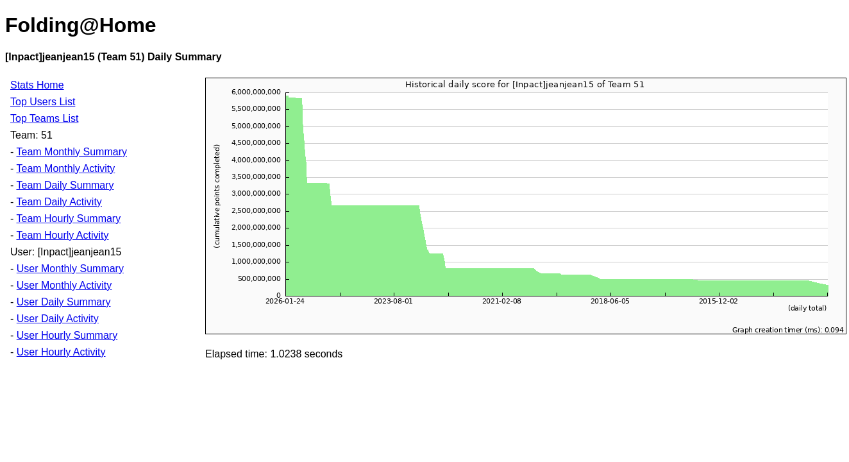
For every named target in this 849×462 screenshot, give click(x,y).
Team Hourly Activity (62, 235)
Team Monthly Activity (65, 168)
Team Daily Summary (64, 185)
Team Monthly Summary (71, 151)
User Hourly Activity (61, 351)
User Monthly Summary (70, 268)
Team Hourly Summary (68, 218)
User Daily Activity (58, 318)
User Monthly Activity (64, 285)
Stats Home (37, 85)
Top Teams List (44, 118)
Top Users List (42, 101)
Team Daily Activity (58, 201)
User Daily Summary (64, 301)
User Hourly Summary (67, 335)
